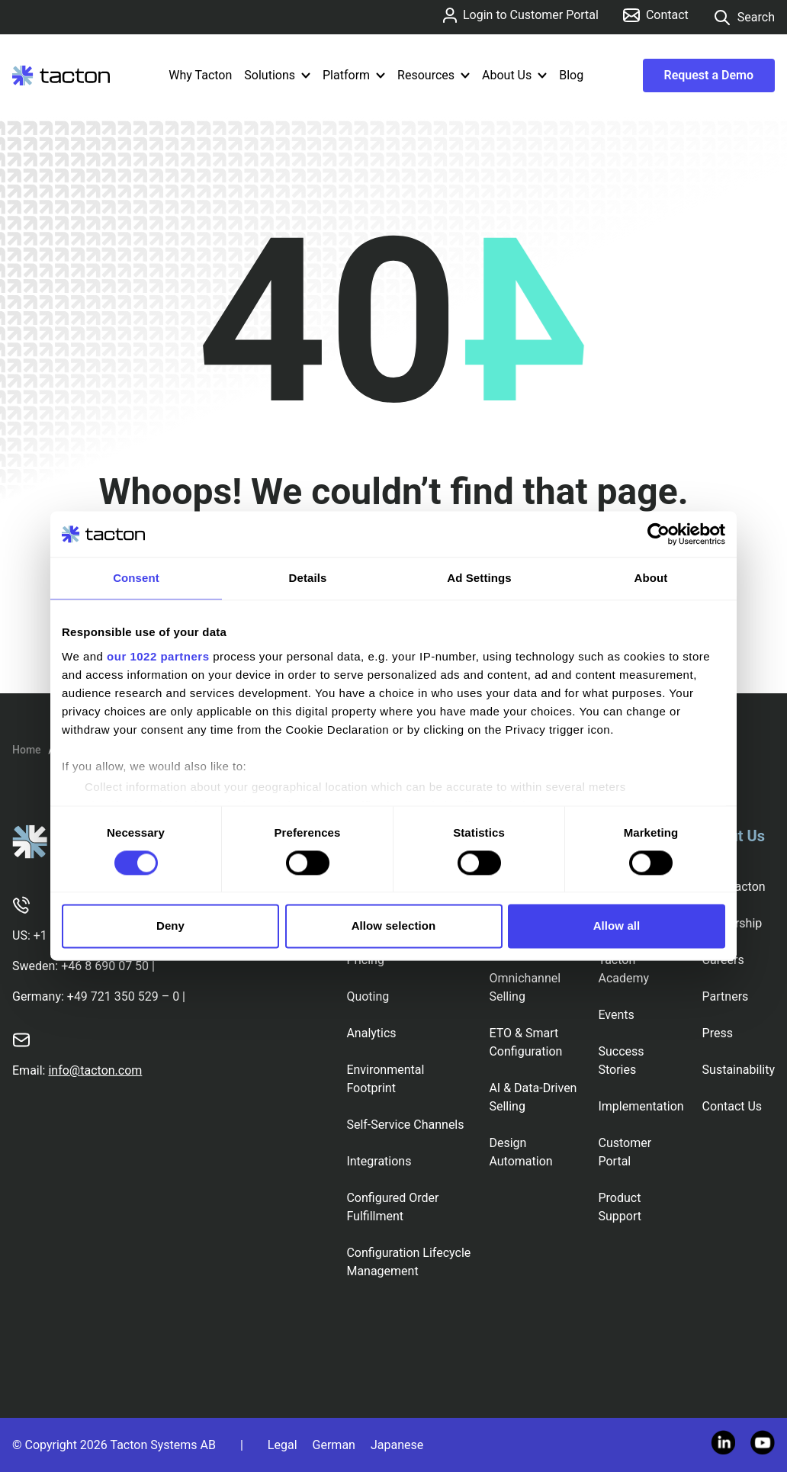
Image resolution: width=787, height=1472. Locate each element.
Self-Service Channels (405, 1124)
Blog (571, 75)
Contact (656, 15)
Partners (725, 996)
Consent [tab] (136, 577)
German (334, 1445)
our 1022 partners (158, 656)
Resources (433, 75)
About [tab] (651, 577)
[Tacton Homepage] (61, 75)
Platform (354, 75)
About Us (514, 75)
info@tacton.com (95, 1070)
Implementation (640, 1106)
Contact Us (732, 1106)
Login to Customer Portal (521, 15)
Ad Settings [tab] (479, 577)
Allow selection (394, 926)
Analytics (371, 1033)
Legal (282, 1445)
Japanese (397, 1445)
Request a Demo (708, 75)
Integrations (378, 1161)
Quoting (367, 996)
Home (26, 750)
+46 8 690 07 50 (105, 966)
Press (717, 1033)
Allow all (617, 926)
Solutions (277, 75)
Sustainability (738, 1069)
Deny (170, 926)
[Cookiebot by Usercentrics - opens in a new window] (658, 533)
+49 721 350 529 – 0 (123, 996)
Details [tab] (308, 577)
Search (744, 17)
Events (616, 1015)
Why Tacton (200, 75)
